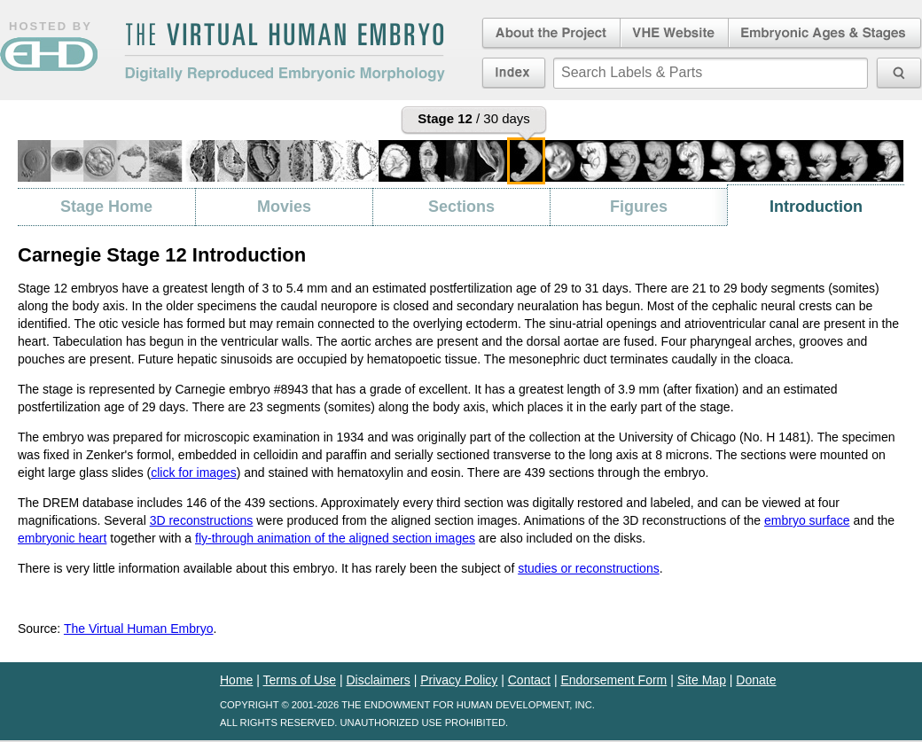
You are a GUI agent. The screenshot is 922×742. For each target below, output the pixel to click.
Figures (639, 206)
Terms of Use (299, 680)
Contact (529, 680)
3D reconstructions (202, 520)
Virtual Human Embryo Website (674, 34)
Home (236, 680)
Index (513, 73)
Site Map (701, 680)
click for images (193, 472)
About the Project (550, 34)
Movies (284, 206)
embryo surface (806, 520)
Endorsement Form (613, 680)
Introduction (816, 206)
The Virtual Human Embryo (139, 628)
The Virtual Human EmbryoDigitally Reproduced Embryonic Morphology (284, 52)
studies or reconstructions (589, 568)
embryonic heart (62, 538)
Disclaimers (378, 680)
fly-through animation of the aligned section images (335, 538)
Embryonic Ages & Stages (825, 34)
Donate (756, 680)
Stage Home (106, 206)
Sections (461, 206)
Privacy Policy (458, 680)
